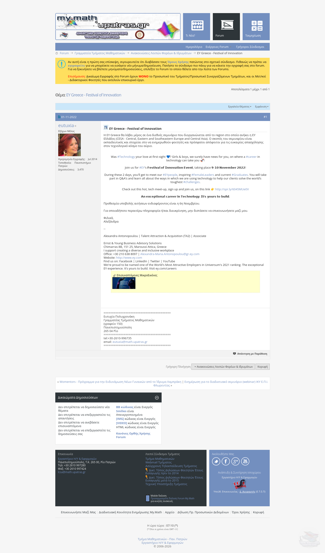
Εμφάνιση (261, 106)
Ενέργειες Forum (217, 47)
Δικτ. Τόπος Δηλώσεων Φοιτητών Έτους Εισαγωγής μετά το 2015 (174, 478)
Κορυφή (263, 367)
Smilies (121, 411)
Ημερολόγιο (194, 47)
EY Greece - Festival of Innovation (93, 95)
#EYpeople (170, 175)
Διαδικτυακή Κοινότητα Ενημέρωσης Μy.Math (130, 512)
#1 (265, 117)
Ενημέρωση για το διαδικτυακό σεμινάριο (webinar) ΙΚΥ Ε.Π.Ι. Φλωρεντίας (210, 383)
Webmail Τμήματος (159, 462)
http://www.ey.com (129, 258)
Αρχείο (169, 512)
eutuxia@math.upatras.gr (130, 342)
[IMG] (120, 419)
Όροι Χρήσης (241, 512)
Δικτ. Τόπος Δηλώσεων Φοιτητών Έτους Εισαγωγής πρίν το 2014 (174, 471)
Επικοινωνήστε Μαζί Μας (78, 512)
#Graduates (240, 175)
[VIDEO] (121, 423)
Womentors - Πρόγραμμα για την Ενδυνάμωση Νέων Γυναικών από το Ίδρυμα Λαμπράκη (120, 382)
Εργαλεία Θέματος (238, 106)
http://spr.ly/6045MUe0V (232, 189)
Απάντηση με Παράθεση (250, 353)
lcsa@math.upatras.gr (72, 472)
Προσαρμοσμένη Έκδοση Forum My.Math (173, 498)
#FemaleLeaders (202, 175)
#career (251, 157)
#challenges (191, 182)
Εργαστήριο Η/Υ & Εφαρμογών (77, 459)
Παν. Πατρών (178, 539)
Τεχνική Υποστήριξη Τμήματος (166, 484)
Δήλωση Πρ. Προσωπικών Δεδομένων (203, 512)
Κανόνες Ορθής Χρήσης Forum (133, 435)
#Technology (126, 157)
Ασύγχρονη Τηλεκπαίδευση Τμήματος (171, 466)
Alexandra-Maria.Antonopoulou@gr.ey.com (170, 254)
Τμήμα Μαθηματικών (160, 459)
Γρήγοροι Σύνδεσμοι (250, 47)
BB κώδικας (124, 407)
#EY (142, 167)
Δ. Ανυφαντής (247, 491)
